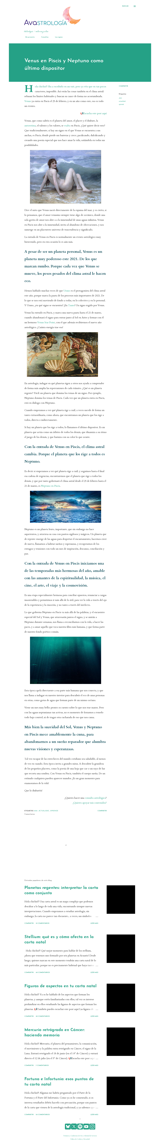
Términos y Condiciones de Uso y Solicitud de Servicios (80, 1136)
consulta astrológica (95, 798)
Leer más (94, 923)
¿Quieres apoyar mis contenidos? (90, 802)
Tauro (71, 305)
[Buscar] (125, 6)
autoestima (30, 125)
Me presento (28, 37)
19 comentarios (42, 923)
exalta (67, 125)
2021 (120, 98)
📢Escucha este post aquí (93, 113)
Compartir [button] (123, 86)
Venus (28, 101)
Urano (67, 290)
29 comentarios (43, 1016)
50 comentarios (43, 1114)
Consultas (43, 37)
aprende (121, 104)
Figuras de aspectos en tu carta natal (60, 986)
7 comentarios (42, 1065)
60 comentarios (43, 972)
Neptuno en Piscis (50, 486)
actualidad (122, 101)
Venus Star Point (46, 322)
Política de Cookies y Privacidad (80, 1139)
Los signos (57, 37)
